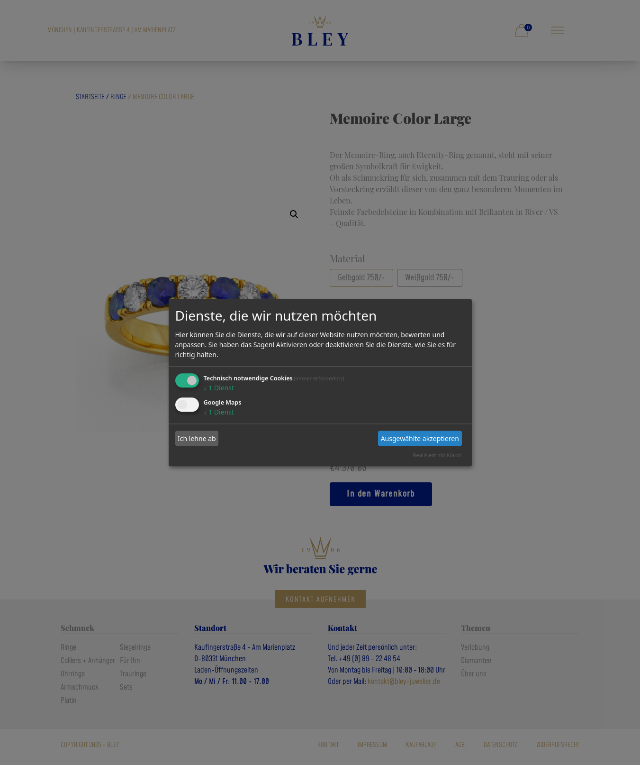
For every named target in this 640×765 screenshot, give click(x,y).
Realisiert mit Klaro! (437, 455)
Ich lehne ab (197, 438)
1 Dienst (219, 388)
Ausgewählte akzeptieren (420, 438)
